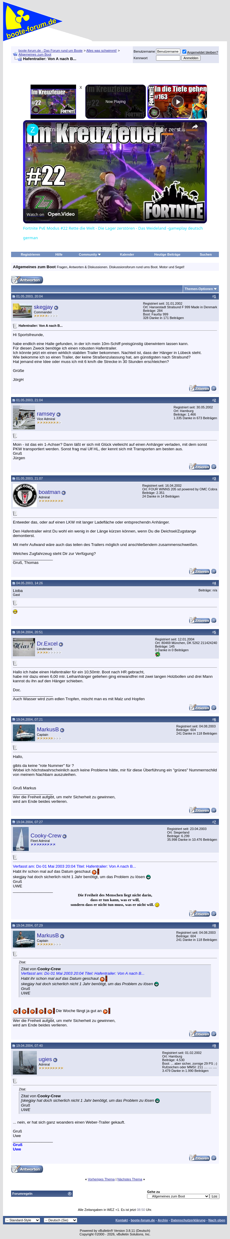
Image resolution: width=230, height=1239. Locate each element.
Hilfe (59, 254)
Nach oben (216, 1220)
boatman (49, 492)
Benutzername (144, 51)
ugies (45, 1059)
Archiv (163, 1220)
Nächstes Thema (129, 1179)
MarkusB (48, 729)
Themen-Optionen (199, 289)
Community (90, 254)
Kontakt (122, 1220)
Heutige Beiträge (167, 254)
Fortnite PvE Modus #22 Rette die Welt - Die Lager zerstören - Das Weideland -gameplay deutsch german (114, 129)
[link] (33, 130)
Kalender (127, 254)
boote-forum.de (143, 1220)
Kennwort (140, 58)
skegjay (43, 307)
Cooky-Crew (46, 835)
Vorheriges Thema (101, 1179)
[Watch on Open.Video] (50, 214)
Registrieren (30, 254)
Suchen (206, 254)
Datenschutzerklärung (188, 1220)
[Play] (178, 102)
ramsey (46, 414)
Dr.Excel (47, 643)
